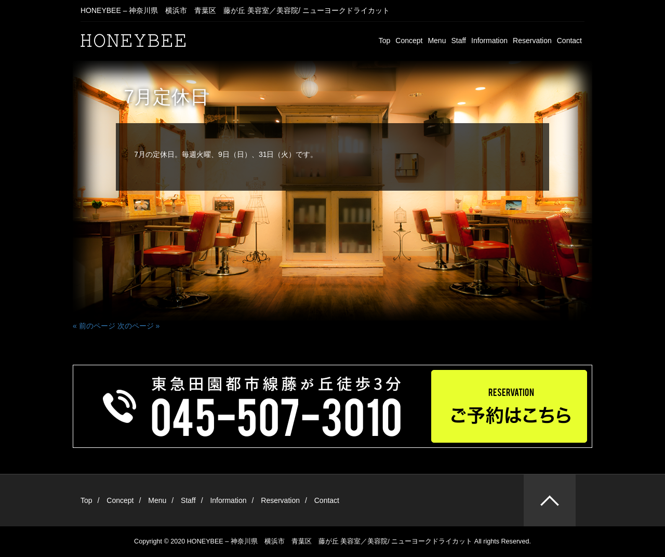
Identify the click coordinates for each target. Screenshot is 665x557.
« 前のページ (94, 326)
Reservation (532, 40)
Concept (408, 40)
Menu (437, 40)
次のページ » (138, 326)
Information (489, 40)
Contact (569, 40)
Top (385, 40)
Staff (458, 40)
